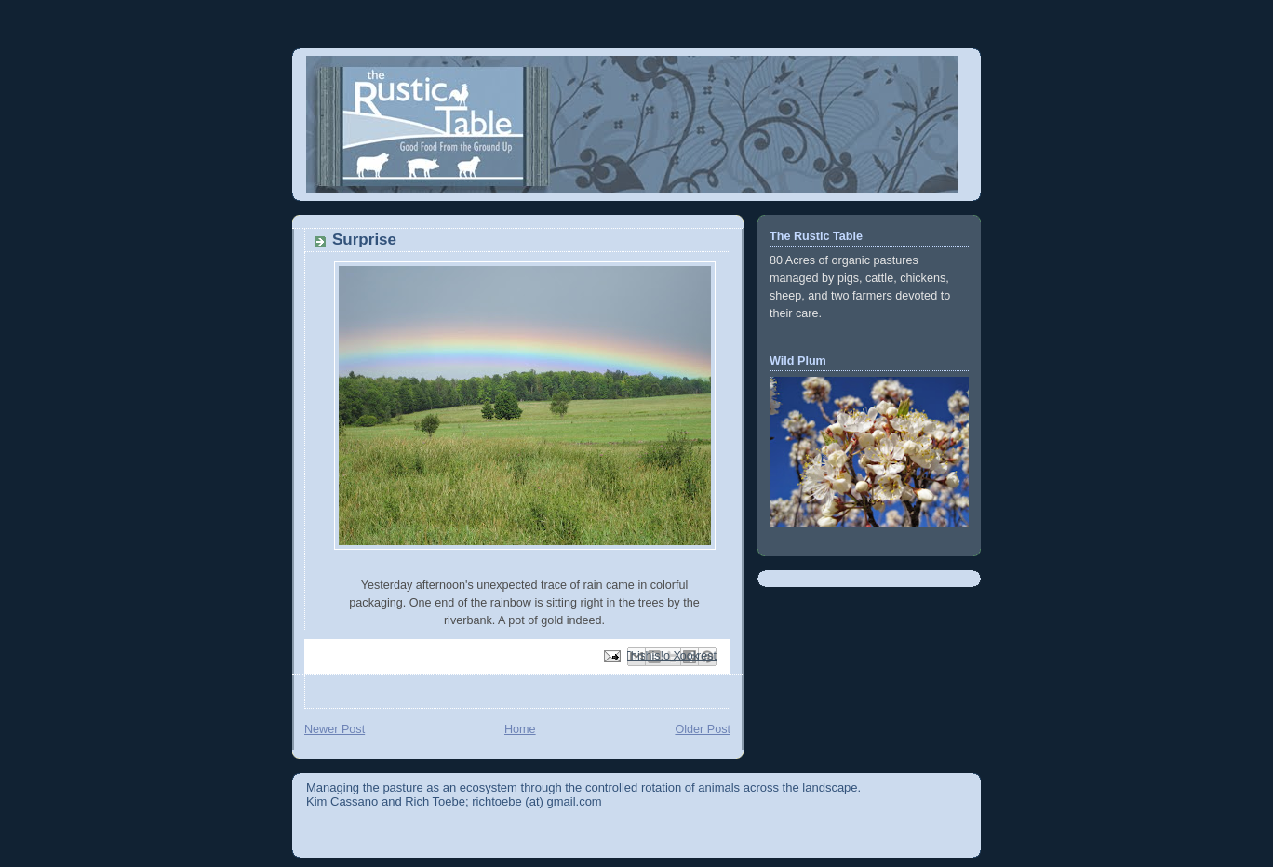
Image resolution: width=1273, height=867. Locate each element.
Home (520, 729)
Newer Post (334, 729)
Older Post (702, 729)
